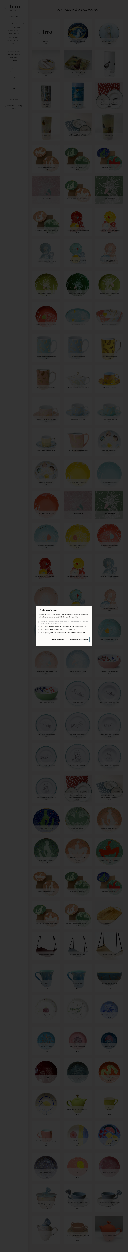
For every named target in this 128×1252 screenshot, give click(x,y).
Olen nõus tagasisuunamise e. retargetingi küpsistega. (58, 629)
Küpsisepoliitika (73, 617)
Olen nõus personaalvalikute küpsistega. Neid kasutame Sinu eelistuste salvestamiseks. (63, 633)
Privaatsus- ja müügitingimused (58, 617)
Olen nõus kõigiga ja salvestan (78, 639)
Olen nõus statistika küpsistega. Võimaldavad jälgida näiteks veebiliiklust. (64, 626)
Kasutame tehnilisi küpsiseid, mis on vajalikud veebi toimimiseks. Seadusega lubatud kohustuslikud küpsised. (64, 622)
